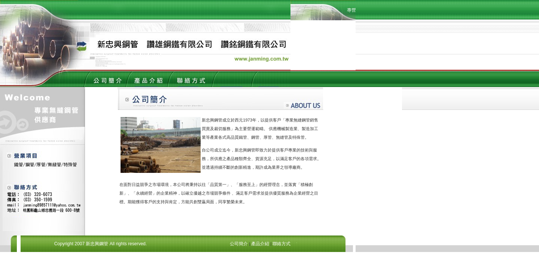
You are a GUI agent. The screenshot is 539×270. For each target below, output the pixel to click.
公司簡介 (239, 243)
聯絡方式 (281, 243)
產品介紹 (260, 243)
